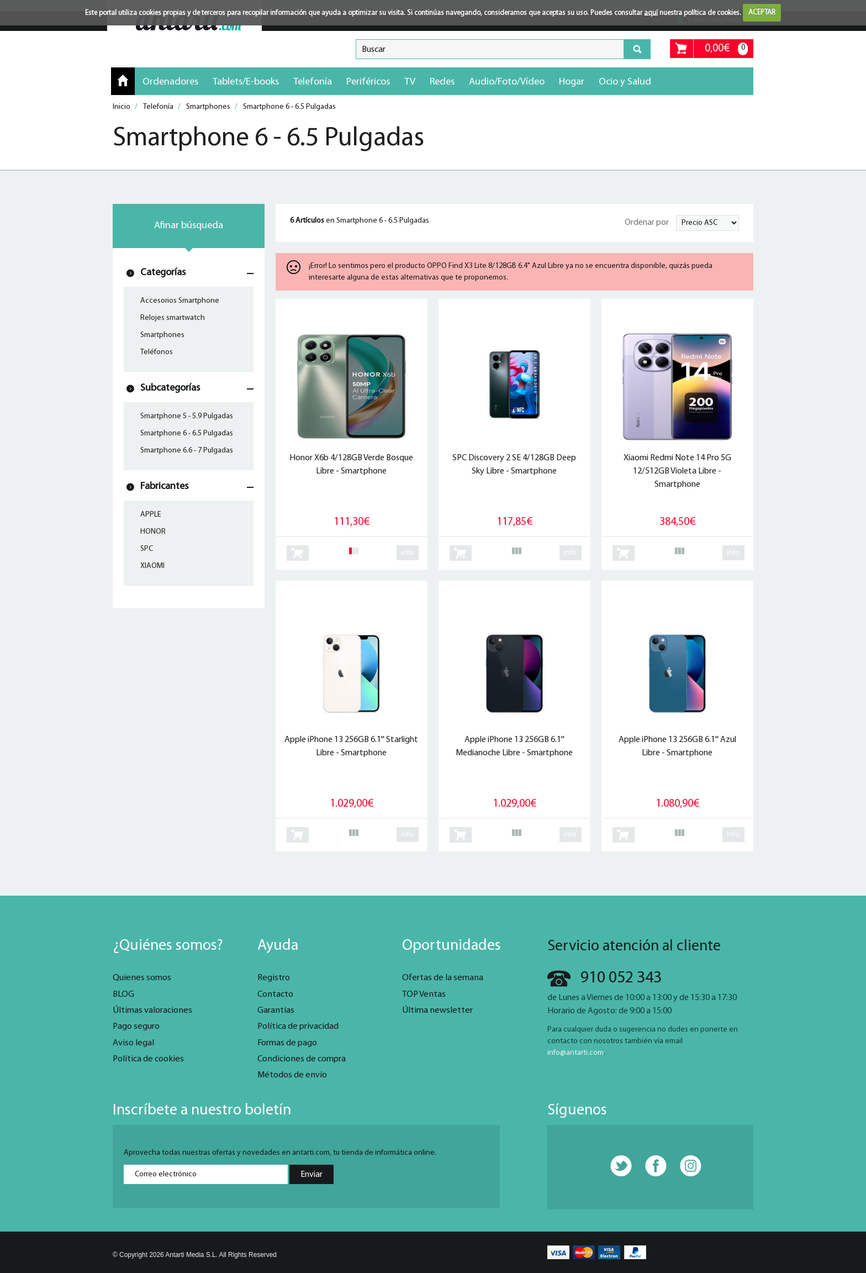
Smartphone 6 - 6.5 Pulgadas (186, 433)
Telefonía (312, 82)
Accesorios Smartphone (179, 301)
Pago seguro (136, 1026)
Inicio (123, 81)
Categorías (163, 272)
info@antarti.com (575, 1053)
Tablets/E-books (246, 82)
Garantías (275, 1010)
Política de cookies (148, 1059)
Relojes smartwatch (172, 318)
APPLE (150, 515)
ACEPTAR (761, 12)
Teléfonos (156, 352)
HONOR (153, 532)
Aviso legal (133, 1043)
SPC (146, 549)
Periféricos (368, 82)
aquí (651, 12)
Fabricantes (164, 486)
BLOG (123, 994)
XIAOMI (152, 566)
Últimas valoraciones (152, 1010)
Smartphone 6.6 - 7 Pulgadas (186, 450)
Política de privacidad (298, 1026)
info (407, 553)
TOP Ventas (424, 994)
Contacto (275, 994)
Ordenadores (170, 82)
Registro (273, 978)
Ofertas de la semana (442, 978)
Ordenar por (647, 222)
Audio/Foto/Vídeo (507, 82)
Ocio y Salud (625, 82)
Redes (442, 82)
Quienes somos (142, 978)
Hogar (571, 82)
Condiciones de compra (301, 1059)
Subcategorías (170, 388)
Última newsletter (437, 1010)
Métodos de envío (292, 1075)
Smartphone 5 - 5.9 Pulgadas (186, 416)
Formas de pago (287, 1043)
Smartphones (162, 335)
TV (409, 82)
